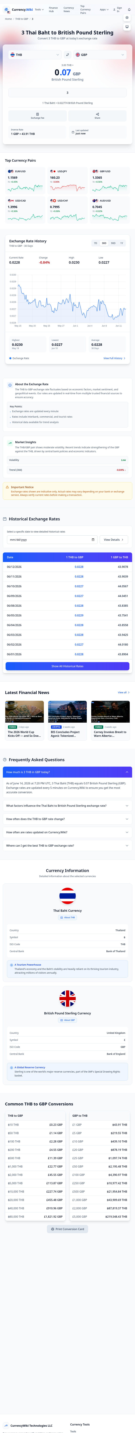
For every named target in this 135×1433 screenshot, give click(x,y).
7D (95, 243)
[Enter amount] (67, 92)
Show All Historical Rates (68, 666)
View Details (114, 540)
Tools (73, 1431)
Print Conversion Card (67, 1229)
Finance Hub (53, 9)
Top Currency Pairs (85, 9)
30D (104, 243)
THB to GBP (21, 18)
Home (8, 18)
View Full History (115, 358)
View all (124, 692)
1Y (121, 243)
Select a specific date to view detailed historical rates (36, 531)
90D (113, 243)
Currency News (69, 9)
